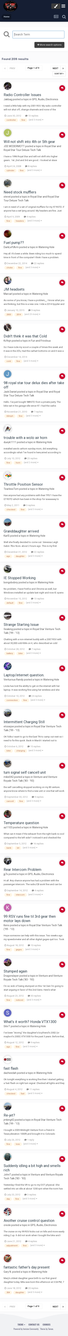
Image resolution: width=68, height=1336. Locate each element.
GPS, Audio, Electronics (45, 99)
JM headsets (14, 289)
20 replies (31, 1288)
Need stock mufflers (20, 192)
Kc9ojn (7, 340)
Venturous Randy (13, 679)
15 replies (33, 746)
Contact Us (33, 1324)
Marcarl (8, 293)
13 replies (31, 115)
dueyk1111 (10, 442)
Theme (21, 1324)
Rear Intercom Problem (22, 869)
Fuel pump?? (14, 242)
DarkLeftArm (11, 247)
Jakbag (8, 99)
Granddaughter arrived (21, 531)
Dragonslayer (11, 975)
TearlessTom (11, 488)
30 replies (34, 995)
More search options (49, 44)
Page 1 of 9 (34, 68)
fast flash (11, 1068)
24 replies (35, 696)
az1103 (8, 827)
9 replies (34, 310)
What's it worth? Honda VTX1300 (30, 1022)
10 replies (34, 945)
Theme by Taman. (46, 1328)
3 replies (29, 505)
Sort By (59, 74)
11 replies (33, 1089)
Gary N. (8, 1271)
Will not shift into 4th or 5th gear (29, 141)
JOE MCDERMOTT (14, 146)
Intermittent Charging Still (24, 722)
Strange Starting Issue (21, 624)
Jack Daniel (10, 391)
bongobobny (11, 582)
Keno (6, 925)
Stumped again (15, 971)
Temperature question (21, 823)
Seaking (8, 629)
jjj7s (6, 874)
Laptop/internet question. (24, 675)
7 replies (37, 411)
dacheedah (10, 1072)
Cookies (46, 1324)
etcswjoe (9, 726)
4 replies (30, 216)
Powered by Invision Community (26, 1328)
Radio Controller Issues (22, 95)
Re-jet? (9, 1115)
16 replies (37, 843)
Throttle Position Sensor (23, 484)
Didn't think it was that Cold (25, 336)
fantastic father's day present (27, 1267)
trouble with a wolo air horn (25, 438)
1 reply (29, 1139)
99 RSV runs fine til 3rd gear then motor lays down (30, 918)
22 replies (37, 263)
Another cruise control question (29, 1220)
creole (7, 1225)
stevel (7, 196)
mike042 (9, 776)
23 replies (30, 458)
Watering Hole (46, 247)
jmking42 (9, 1119)
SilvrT (7, 1026)
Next (55, 68)
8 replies (31, 166)
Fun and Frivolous (41, 340)
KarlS (7, 535)
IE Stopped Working (20, 578)
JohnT (7, 1174)
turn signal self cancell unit (25, 772)
